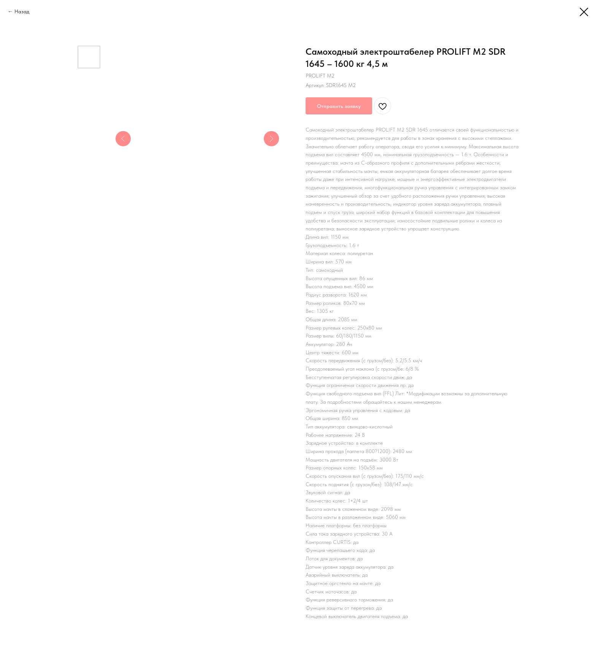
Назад (21, 11)
